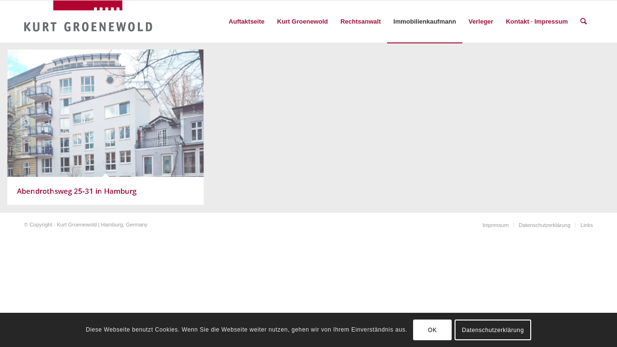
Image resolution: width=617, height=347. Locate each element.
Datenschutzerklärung (493, 330)
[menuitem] (246, 21)
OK (432, 330)
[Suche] (583, 21)
